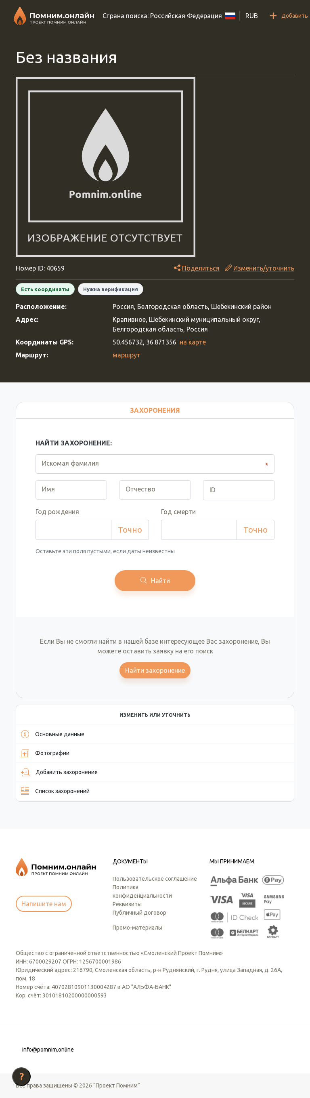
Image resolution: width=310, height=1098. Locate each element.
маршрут (126, 355)
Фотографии (45, 753)
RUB (251, 15)
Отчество (140, 489)
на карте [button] (193, 342)
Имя (48, 489)
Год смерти (178, 511)
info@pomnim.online (48, 1049)
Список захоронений (55, 791)
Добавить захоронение (59, 772)
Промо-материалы (137, 927)
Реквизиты (127, 904)
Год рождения (57, 511)
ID (212, 489)
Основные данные (52, 734)
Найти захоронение (155, 670)
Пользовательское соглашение (155, 878)
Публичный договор (139, 912)
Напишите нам (43, 903)
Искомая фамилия (70, 463)
